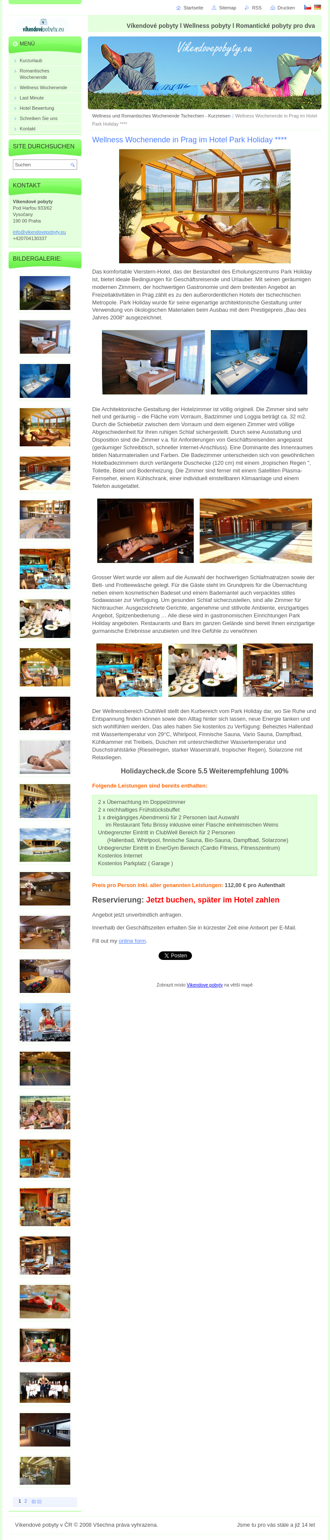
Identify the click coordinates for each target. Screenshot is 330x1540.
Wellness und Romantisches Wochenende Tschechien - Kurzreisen (161, 115)
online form (132, 941)
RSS (256, 7)
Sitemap (227, 7)
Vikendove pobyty (205, 984)
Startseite (193, 7)
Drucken (286, 7)
